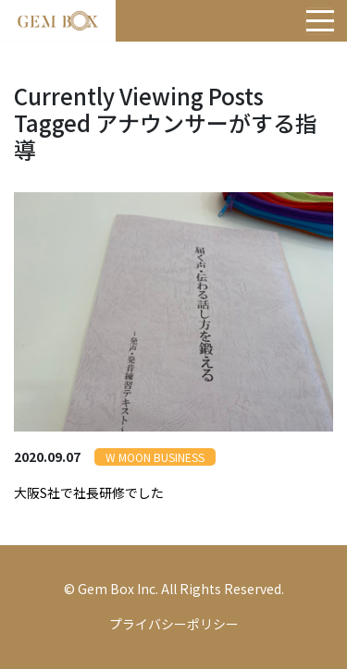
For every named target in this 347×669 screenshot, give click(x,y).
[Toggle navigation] (319, 21)
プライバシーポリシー (174, 623)
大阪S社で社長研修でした (89, 492)
